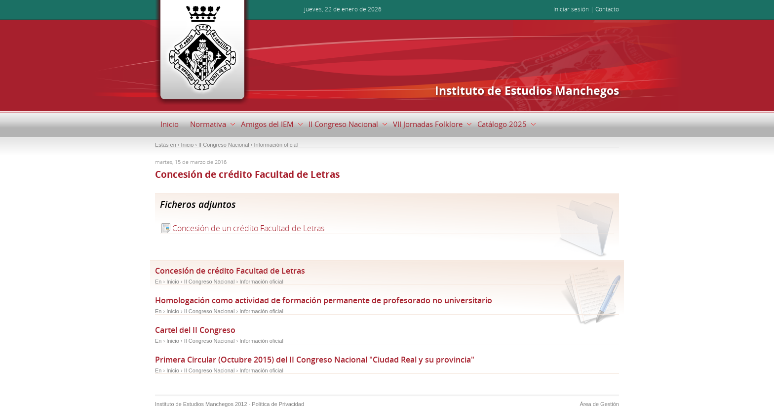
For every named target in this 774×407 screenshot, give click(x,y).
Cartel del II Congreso (195, 330)
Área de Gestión (599, 404)
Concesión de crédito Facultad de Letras (230, 270)
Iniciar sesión (571, 9)
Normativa (210, 124)
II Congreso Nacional (345, 124)
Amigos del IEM (269, 124)
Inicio (169, 124)
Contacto (607, 9)
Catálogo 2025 (504, 124)
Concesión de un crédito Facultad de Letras (248, 228)
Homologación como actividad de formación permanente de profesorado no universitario (323, 300)
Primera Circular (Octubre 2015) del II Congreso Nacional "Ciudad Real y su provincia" (314, 359)
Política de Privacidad (278, 404)
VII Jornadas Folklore (429, 124)
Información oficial (261, 282)
